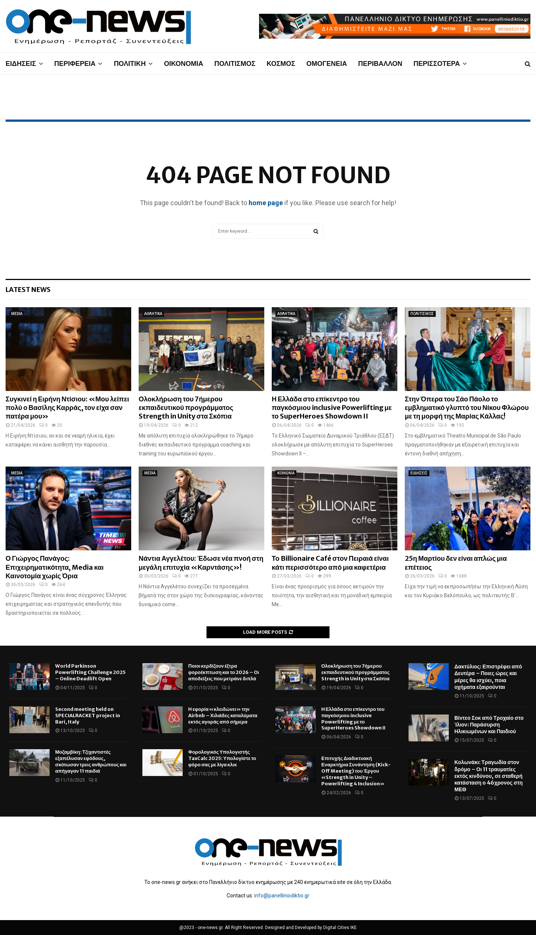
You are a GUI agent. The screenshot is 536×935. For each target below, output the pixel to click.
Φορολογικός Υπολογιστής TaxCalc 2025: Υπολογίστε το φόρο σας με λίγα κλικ (222, 758)
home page (266, 203)
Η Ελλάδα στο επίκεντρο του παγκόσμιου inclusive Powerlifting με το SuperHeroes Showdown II (332, 408)
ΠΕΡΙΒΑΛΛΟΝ (380, 63)
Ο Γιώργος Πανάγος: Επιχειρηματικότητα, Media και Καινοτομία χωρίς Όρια (55, 567)
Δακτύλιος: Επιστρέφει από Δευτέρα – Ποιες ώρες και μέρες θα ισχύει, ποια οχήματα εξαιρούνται (488, 676)
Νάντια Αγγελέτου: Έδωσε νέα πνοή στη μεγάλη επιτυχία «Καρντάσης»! (201, 562)
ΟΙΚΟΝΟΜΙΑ (183, 63)
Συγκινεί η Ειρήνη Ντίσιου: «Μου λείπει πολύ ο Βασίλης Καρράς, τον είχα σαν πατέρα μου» (67, 408)
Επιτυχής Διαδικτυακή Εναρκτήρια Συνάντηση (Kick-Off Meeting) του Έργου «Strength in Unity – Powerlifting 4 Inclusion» (356, 771)
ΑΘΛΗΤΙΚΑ (153, 314)
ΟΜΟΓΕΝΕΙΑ (326, 63)
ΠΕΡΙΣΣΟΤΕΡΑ (436, 63)
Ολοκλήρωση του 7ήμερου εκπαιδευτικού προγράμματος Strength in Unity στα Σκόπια (186, 408)
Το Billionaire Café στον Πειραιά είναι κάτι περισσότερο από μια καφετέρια (330, 562)
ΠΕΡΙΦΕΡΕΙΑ (75, 63)
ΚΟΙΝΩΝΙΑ (285, 473)
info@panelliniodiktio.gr (281, 896)
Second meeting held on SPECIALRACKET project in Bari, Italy (87, 715)
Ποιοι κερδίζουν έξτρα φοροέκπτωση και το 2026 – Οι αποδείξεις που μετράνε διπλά (223, 672)
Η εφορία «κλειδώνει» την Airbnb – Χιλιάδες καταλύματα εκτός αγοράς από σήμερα (222, 715)
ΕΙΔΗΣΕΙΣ (21, 63)
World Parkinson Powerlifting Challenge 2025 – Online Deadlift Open (90, 672)
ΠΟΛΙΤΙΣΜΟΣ (234, 63)
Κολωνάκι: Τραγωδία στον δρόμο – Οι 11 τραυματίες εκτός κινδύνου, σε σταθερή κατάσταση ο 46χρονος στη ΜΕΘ (488, 776)
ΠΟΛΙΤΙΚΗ (130, 63)
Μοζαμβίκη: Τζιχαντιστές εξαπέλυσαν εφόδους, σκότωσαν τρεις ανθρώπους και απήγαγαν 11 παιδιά (90, 761)
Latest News (28, 289)
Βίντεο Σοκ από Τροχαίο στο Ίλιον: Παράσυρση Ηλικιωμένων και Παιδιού (489, 725)
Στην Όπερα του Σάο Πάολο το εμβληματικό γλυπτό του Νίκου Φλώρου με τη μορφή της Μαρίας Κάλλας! (467, 408)
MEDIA (16, 314)
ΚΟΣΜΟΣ (281, 63)
